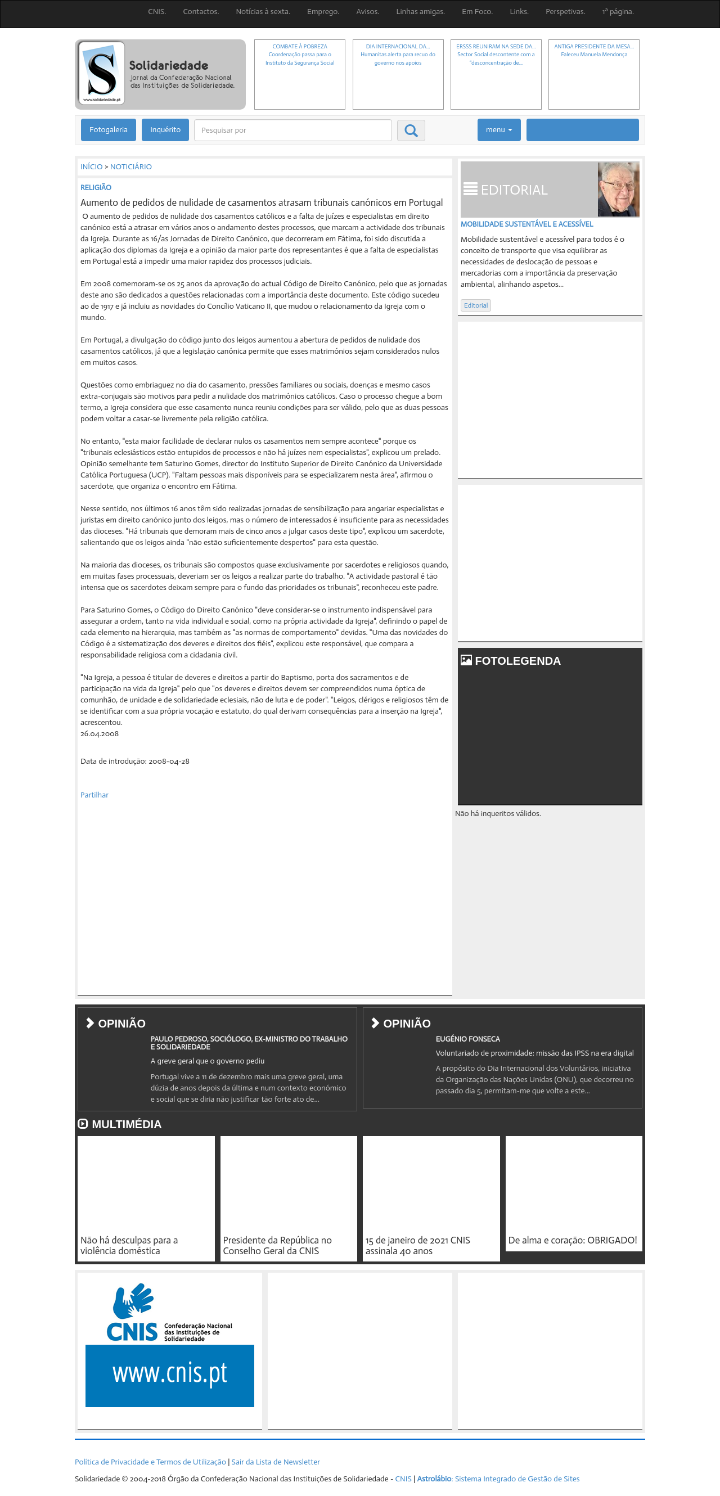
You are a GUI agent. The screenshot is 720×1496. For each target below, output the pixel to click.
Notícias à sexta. (263, 11)
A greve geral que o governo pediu (208, 1061)
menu (499, 129)
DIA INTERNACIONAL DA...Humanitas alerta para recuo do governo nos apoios (398, 54)
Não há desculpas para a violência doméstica (129, 1245)
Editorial (476, 305)
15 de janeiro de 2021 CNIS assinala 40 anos (418, 1245)
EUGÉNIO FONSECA (468, 1039)
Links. (519, 11)
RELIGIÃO (95, 187)
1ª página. (618, 11)
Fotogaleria (108, 129)
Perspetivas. (566, 11)
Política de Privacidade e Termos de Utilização (150, 1462)
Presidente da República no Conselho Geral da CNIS (277, 1245)
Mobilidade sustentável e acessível (527, 224)
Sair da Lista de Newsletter (276, 1462)
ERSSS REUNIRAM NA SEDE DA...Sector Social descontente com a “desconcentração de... (496, 54)
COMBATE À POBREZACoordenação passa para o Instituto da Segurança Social (300, 54)
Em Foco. (477, 11)
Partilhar (94, 795)
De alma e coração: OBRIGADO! (572, 1240)
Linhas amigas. (420, 11)
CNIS (403, 1479)
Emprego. (323, 11)
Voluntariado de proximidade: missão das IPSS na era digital (535, 1053)
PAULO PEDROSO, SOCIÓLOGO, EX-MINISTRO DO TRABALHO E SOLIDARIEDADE (249, 1043)
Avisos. (367, 11)
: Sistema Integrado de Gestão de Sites (498, 1479)
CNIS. (157, 11)
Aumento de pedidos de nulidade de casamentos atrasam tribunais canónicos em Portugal (261, 202)
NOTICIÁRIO (131, 167)
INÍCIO (91, 167)
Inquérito (165, 129)
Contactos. (201, 11)
